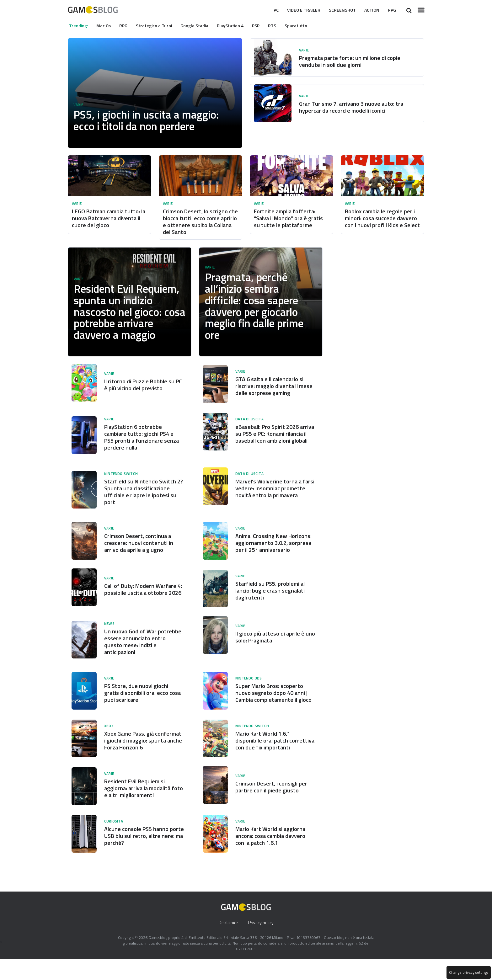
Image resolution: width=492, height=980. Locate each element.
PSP (265, 25)
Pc (263, 10)
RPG (391, 10)
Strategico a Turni (159, 25)
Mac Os (106, 25)
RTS (282, 25)
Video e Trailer (294, 10)
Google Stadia (201, 25)
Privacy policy (261, 943)
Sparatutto (307, 25)
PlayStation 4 (238, 25)
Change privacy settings (468, 972)
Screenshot (337, 10)
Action (369, 10)
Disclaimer (227, 943)
